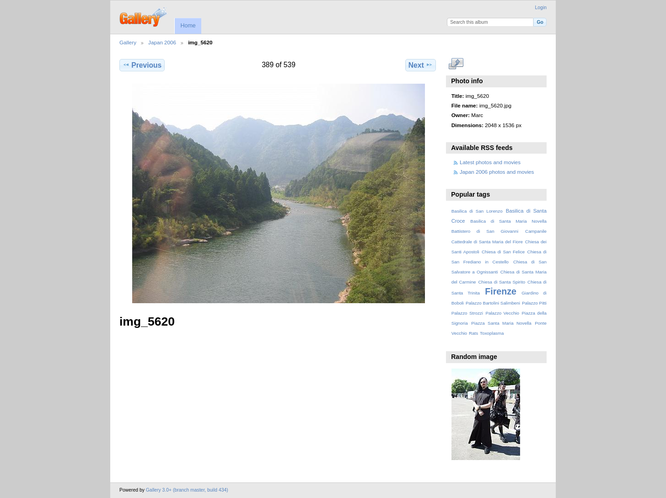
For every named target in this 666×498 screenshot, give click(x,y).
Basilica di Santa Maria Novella (508, 221)
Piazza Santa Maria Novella (501, 323)
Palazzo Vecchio (502, 313)
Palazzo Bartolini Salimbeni (493, 302)
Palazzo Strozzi (467, 313)
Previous (142, 65)
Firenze (500, 291)
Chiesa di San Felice (503, 251)
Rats (473, 333)
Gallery (127, 42)
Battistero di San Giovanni (484, 231)
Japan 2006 (162, 42)
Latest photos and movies (490, 162)
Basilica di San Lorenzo (477, 211)
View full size (456, 64)
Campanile (536, 231)
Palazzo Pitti (534, 302)
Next (420, 65)
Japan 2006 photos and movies (497, 172)
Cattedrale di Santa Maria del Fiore (487, 241)
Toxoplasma (492, 333)
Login (541, 7)
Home (187, 25)
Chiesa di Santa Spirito (501, 281)
